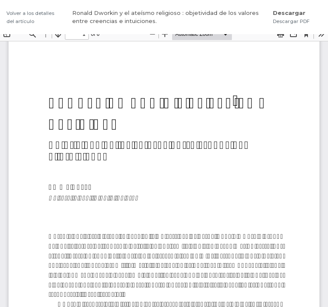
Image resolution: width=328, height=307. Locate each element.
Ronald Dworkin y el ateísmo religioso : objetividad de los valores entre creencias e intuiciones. (165, 17)
